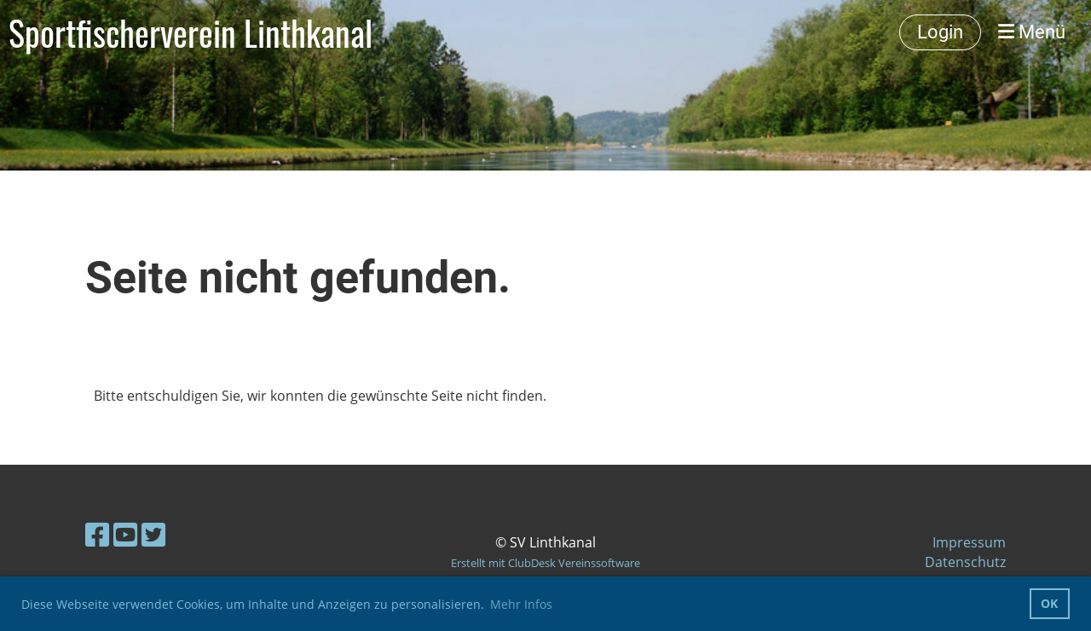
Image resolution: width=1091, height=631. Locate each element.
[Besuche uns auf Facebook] (97, 534)
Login (940, 32)
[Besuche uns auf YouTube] (125, 534)
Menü (1031, 32)
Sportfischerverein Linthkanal (190, 32)
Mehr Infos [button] (521, 604)
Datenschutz (965, 562)
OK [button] (1049, 603)
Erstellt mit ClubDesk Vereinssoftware (545, 562)
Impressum (969, 542)
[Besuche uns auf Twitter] (153, 534)
